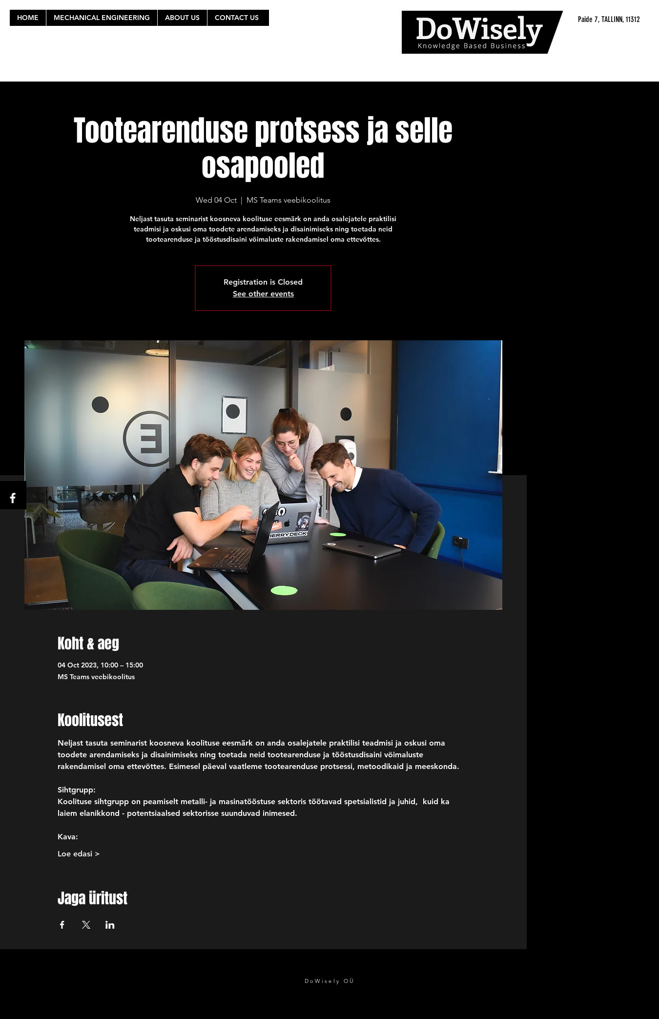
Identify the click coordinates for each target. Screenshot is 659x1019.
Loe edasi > (79, 853)
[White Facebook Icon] (13, 498)
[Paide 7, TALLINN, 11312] (547, 19)
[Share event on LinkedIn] (110, 925)
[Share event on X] (86, 925)
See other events (263, 293)
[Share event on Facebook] (62, 925)
